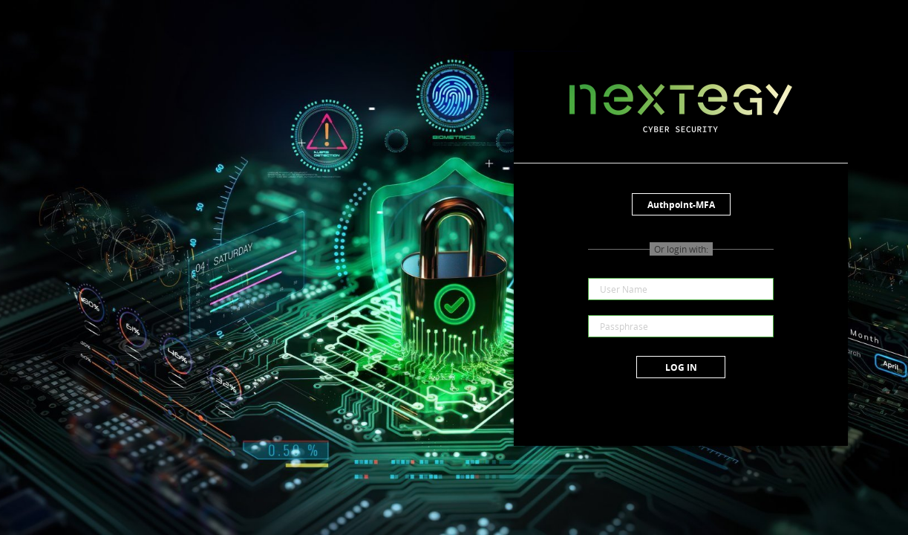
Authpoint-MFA (681, 204)
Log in (681, 367)
